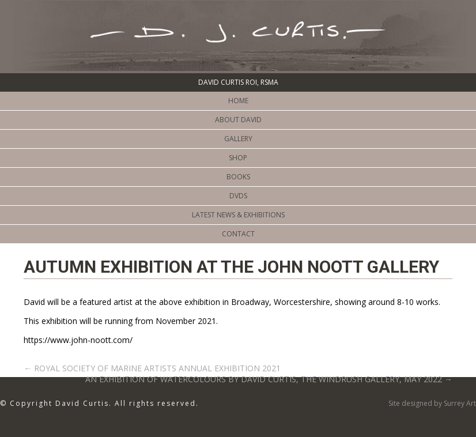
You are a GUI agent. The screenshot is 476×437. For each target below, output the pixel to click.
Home (238, 101)
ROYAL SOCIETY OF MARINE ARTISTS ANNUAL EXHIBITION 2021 (152, 368)
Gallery (238, 139)
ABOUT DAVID (238, 120)
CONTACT (238, 234)
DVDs (238, 196)
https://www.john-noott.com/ (78, 339)
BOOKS (238, 177)
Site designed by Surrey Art (432, 403)
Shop (238, 158)
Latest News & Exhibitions (238, 215)
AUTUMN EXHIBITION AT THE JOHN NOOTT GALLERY (231, 267)
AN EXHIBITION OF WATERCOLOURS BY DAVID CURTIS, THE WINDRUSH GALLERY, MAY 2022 (268, 379)
